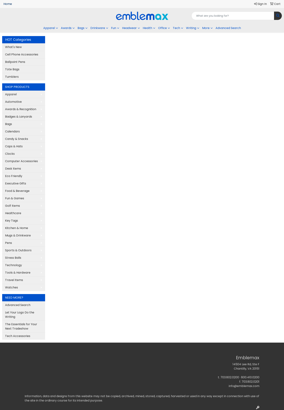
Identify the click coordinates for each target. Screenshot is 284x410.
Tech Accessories (17, 336)
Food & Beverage (17, 191)
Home (7, 4)
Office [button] (162, 28)
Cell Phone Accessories (21, 54)
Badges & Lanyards (18, 117)
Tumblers (12, 77)
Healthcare (13, 213)
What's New (13, 47)
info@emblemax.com (244, 386)
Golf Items (12, 206)
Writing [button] (191, 28)
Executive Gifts (15, 183)
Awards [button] (66, 28)
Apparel (11, 94)
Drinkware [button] (97, 28)
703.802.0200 (229, 377)
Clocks (10, 154)
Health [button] (147, 28)
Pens (8, 243)
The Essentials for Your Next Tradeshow (21, 326)
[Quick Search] (232, 16)
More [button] (206, 28)
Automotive (13, 102)
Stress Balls (13, 258)
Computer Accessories (21, 161)
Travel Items (14, 280)
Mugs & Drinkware (18, 235)
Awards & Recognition (20, 109)
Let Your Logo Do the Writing (19, 314)
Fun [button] (113, 28)
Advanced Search (228, 28)
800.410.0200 (250, 377)
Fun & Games (14, 198)
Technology (13, 265)
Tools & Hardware (17, 272)
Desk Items (13, 169)
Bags (8, 124)
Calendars (12, 131)
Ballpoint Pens (15, 62)
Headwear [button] (129, 28)
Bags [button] (81, 28)
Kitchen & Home (16, 228)
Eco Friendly (13, 176)
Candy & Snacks (16, 139)
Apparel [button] (49, 28)
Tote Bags (12, 69)
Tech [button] (176, 28)
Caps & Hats (14, 146)
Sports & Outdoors (18, 250)
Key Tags (11, 220)
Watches (11, 287)
